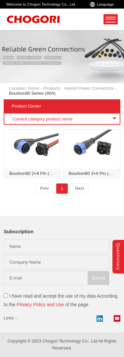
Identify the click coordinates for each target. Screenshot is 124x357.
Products (52, 88)
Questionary (118, 256)
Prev (44, 188)
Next (79, 188)
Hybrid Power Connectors (88, 88)
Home (33, 88)
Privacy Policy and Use (40, 304)
